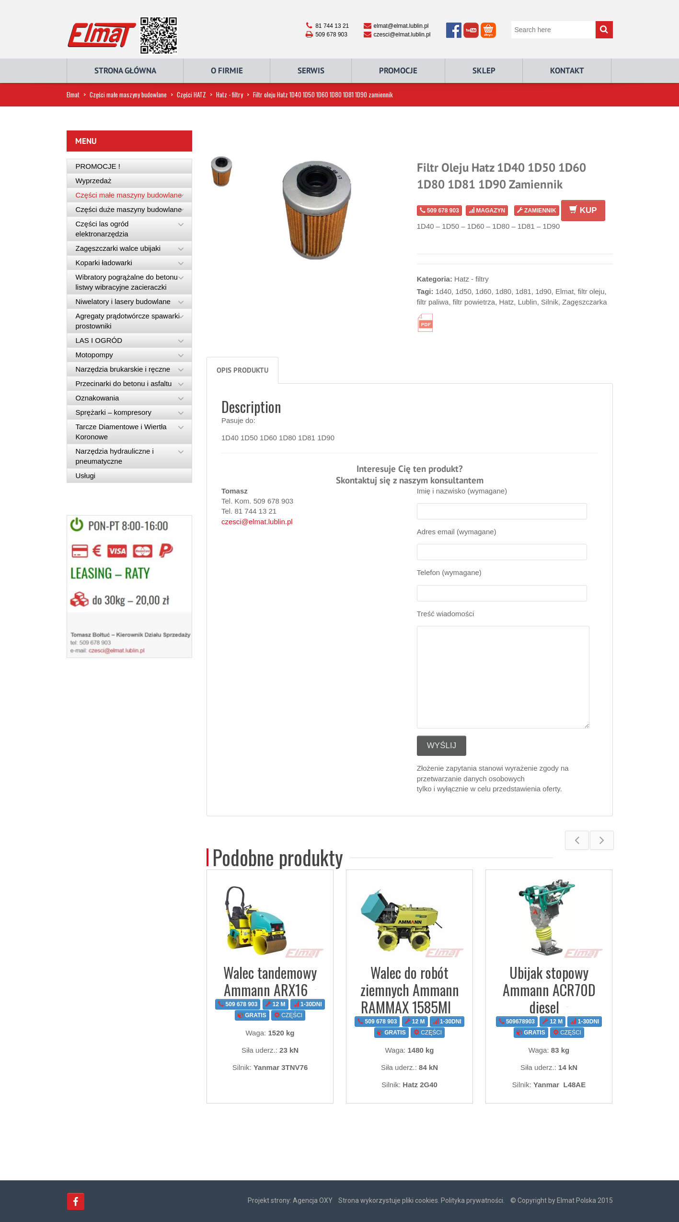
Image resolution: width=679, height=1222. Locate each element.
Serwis (311, 70)
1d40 (443, 291)
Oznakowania (97, 398)
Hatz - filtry (229, 94)
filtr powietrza (474, 302)
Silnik (549, 302)
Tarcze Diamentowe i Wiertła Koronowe (121, 432)
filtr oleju (591, 291)
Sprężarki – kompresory (113, 412)
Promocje (398, 70)
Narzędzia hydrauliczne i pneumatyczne (115, 456)
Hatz (506, 302)
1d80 (503, 291)
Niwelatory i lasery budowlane (123, 301)
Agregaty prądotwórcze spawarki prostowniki (128, 321)
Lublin (527, 302)
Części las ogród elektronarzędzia (102, 229)
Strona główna (125, 70)
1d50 (463, 291)
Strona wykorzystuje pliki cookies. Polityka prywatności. (421, 1200)
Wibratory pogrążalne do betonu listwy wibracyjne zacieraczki (127, 282)
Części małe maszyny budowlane (128, 94)
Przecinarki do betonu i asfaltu (124, 383)
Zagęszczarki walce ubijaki (118, 248)
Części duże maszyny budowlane (129, 209)
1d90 (543, 291)
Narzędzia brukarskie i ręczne (123, 369)
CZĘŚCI (288, 1015)
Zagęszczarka (584, 302)
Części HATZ (191, 94)
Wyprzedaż (94, 180)
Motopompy (94, 355)
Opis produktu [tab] (242, 370)
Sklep (483, 70)
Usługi (86, 475)
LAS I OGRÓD (99, 340)
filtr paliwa (433, 302)
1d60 (483, 291)
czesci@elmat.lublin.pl (257, 521)
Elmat (73, 94)
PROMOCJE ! (98, 166)
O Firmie (227, 70)
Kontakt (567, 70)
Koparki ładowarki (104, 262)
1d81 (523, 291)
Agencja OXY (313, 1200)
